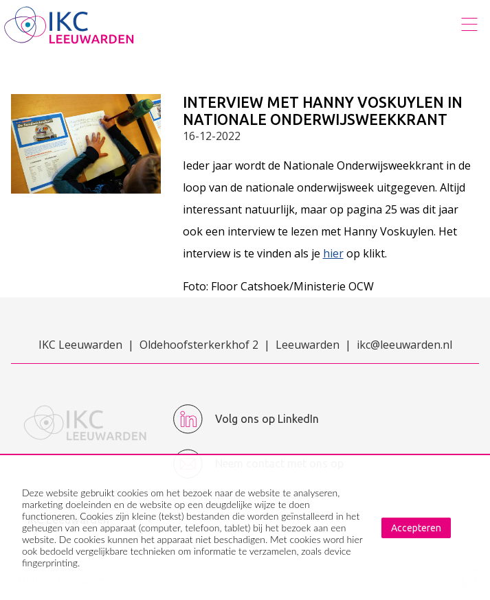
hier (333, 253)
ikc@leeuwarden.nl (404, 344)
